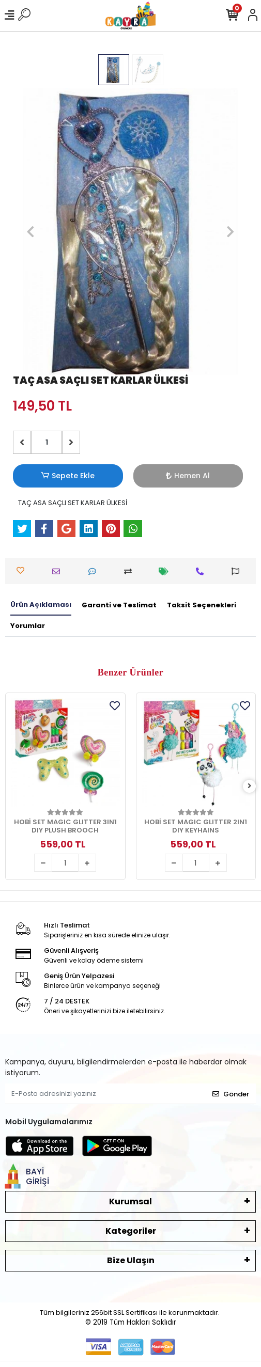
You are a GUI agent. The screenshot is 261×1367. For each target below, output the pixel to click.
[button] (30, 231)
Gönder (230, 1094)
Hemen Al (188, 475)
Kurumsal (130, 1201)
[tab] (40, 605)
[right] (249, 786)
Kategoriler (130, 1231)
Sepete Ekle (68, 475)
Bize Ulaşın (131, 1260)
